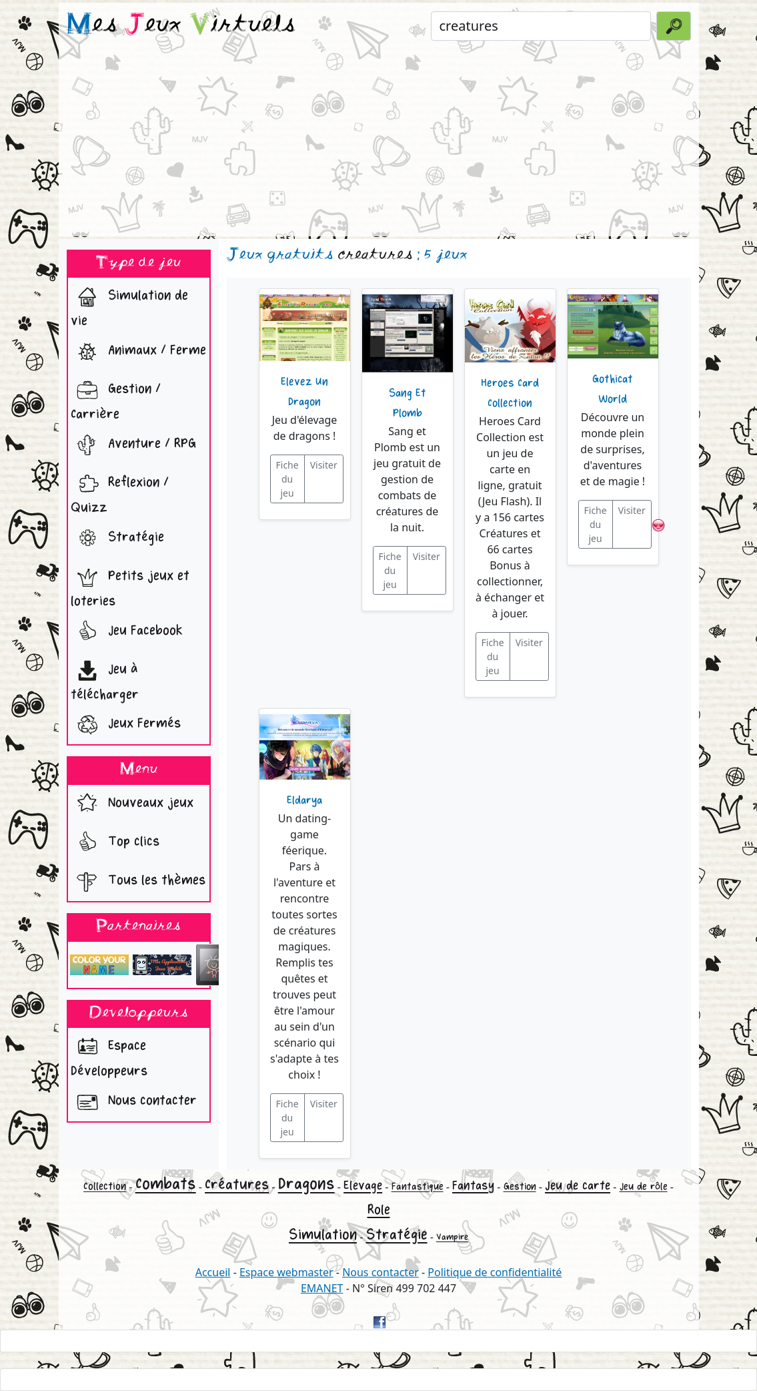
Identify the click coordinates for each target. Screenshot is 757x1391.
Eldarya (304, 800)
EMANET (322, 1288)
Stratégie (117, 538)
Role (378, 1210)
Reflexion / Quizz (120, 492)
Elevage (362, 1185)
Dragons (306, 1183)
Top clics (115, 843)
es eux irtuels (181, 25)
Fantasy (473, 1185)
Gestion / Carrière (116, 398)
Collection (104, 1186)
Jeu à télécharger (105, 679)
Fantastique (418, 1186)
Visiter (323, 465)
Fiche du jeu (287, 479)
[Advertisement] (379, 142)
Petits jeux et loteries (130, 585)
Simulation (323, 1234)
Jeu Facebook (127, 632)
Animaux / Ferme (138, 351)
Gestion (520, 1186)
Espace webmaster (286, 1272)
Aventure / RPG (133, 445)
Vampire (452, 1237)
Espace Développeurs (109, 1055)
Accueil (213, 1272)
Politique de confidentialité (495, 1272)
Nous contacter (134, 1102)
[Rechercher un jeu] (541, 26)
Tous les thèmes (138, 881)
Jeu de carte (577, 1185)
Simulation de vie (129, 305)
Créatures (237, 1184)
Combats (165, 1183)
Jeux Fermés (126, 725)
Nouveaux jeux (132, 804)
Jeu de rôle (644, 1186)
